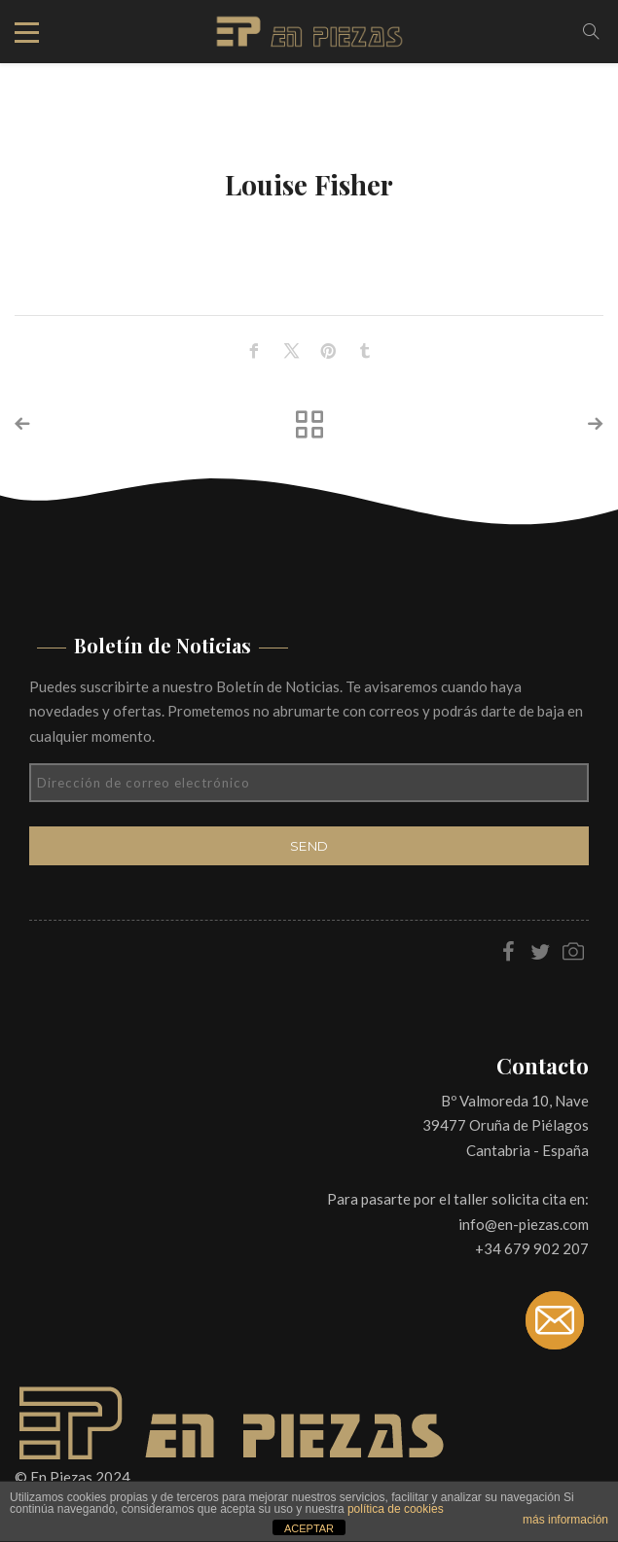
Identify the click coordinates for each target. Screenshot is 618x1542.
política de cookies (395, 1509)
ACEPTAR (309, 1528)
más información (565, 1519)
